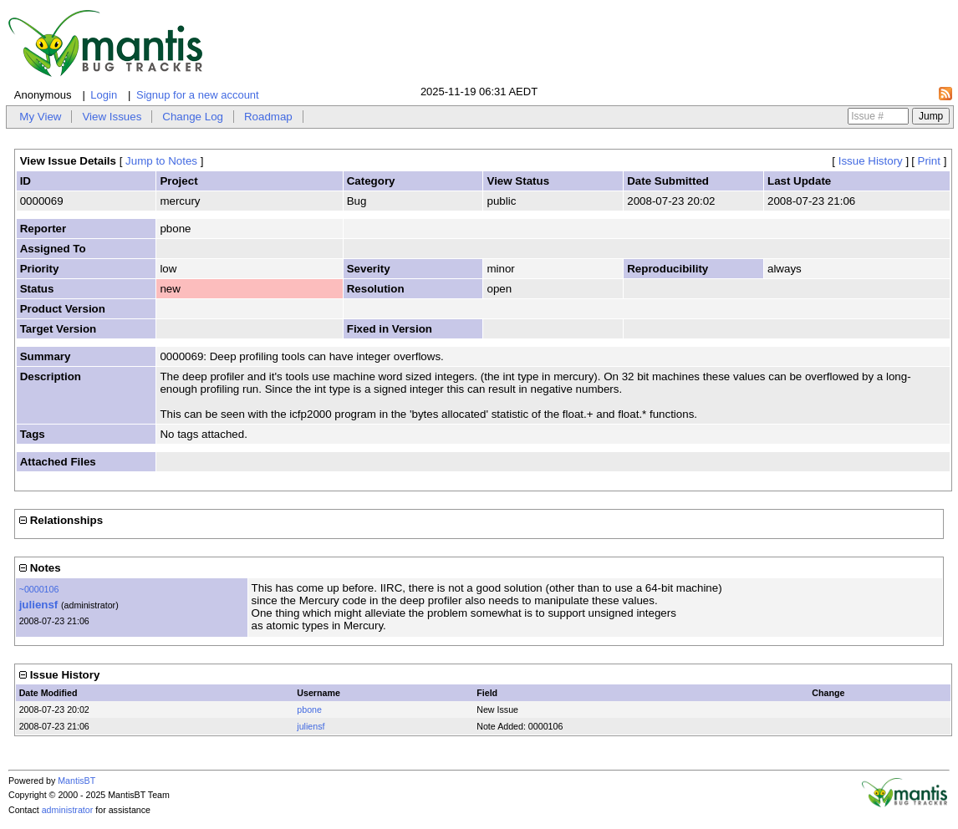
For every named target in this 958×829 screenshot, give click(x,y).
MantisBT (76, 781)
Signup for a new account (197, 95)
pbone (309, 709)
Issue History (870, 161)
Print (929, 161)
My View (40, 116)
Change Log (192, 116)
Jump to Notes (161, 161)
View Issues (111, 116)
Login (103, 95)
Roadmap (268, 116)
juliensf (39, 604)
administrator (68, 810)
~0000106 (39, 589)
